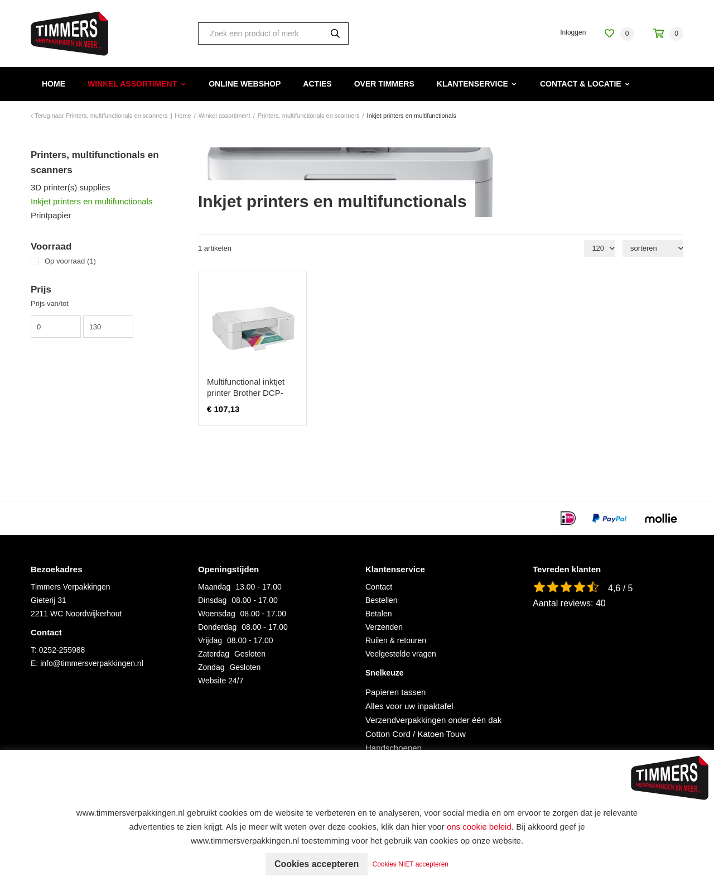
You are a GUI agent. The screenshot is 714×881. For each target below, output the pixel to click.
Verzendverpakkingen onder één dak (433, 720)
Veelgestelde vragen (400, 653)
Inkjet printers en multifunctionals (91, 201)
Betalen (378, 613)
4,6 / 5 (620, 588)
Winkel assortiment (132, 83)
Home (53, 83)
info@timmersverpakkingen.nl (91, 663)
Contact (378, 586)
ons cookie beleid (479, 826)
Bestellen (381, 600)
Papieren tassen (395, 692)
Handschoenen (393, 748)
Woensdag (216, 613)
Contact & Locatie (580, 83)
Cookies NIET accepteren (411, 864)
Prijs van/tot (50, 303)
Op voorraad (70, 261)
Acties (317, 83)
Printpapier (51, 215)
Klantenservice (472, 83)
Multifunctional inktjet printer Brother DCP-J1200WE (245, 393)
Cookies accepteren (316, 864)
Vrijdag (210, 640)
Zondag (211, 667)
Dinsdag (212, 600)
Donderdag (217, 627)
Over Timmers (384, 83)
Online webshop (245, 83)
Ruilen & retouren (395, 640)
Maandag (214, 586)
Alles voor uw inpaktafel (409, 706)
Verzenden (384, 627)
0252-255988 (62, 649)
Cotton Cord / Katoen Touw (415, 734)
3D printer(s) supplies (70, 187)
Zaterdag (213, 653)
